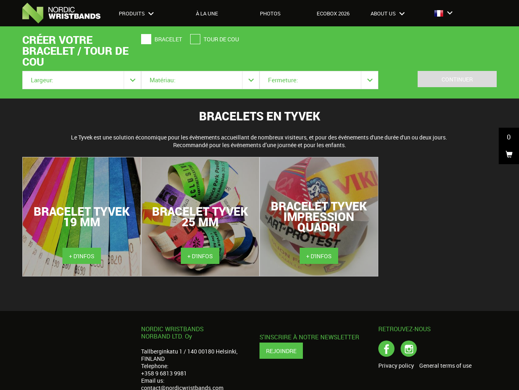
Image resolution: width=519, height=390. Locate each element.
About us (388, 13)
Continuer (457, 79)
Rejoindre (281, 351)
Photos (270, 13)
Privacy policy (396, 366)
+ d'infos (81, 256)
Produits (136, 13)
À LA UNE (207, 13)
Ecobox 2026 (333, 13)
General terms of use (445, 366)
